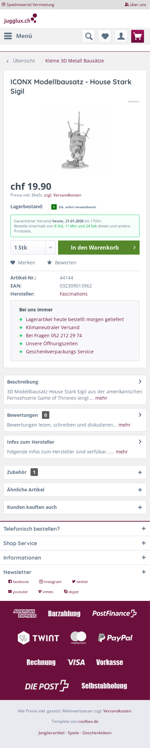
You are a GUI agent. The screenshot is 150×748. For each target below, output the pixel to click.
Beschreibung (22, 382)
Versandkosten (117, 711)
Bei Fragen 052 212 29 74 (54, 335)
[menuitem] (18, 36)
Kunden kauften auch (32, 507)
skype (71, 591)
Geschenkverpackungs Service (60, 351)
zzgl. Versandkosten (62, 195)
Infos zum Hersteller (30, 442)
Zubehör (22, 472)
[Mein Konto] (121, 36)
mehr (100, 398)
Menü (18, 35)
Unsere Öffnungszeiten (52, 343)
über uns (138, 4)
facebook (19, 581)
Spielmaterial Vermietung (30, 4)
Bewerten (62, 262)
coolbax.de (88, 721)
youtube (18, 591)
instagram (50, 581)
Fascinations (74, 294)
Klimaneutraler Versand (53, 327)
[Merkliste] (104, 36)
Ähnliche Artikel (25, 489)
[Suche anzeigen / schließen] (88, 36)
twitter (80, 581)
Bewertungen (22, 415)
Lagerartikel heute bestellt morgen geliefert (75, 319)
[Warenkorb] (137, 36)
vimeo (46, 591)
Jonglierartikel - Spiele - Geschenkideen (75, 733)
